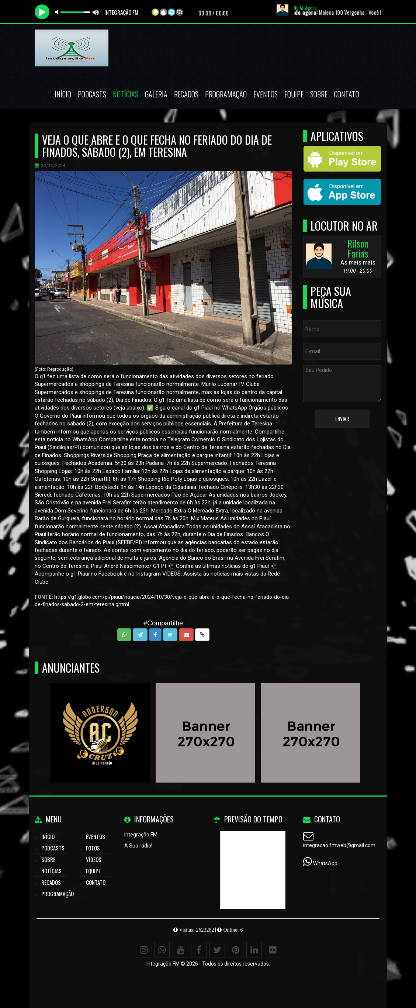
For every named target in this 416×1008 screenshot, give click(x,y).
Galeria (156, 94)
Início (63, 94)
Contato (346, 94)
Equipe (294, 94)
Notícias (125, 94)
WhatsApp (325, 863)
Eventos (265, 94)
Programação (226, 94)
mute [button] (58, 12)
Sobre (318, 94)
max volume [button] (96, 12)
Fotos (93, 848)
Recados (186, 94)
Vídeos (93, 859)
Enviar (342, 418)
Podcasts (92, 94)
